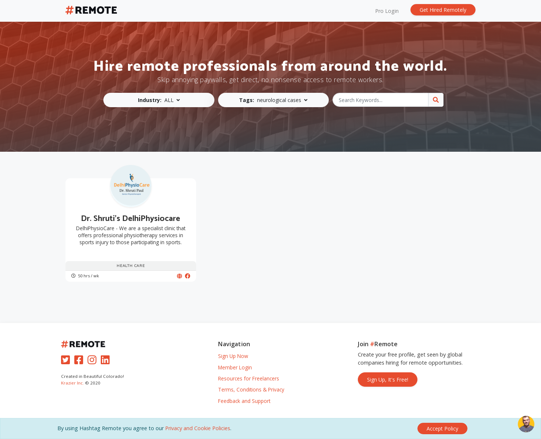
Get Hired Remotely (443, 9)
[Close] (442, 428)
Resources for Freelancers (248, 378)
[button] (158, 100)
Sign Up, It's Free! (387, 379)
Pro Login (387, 10)
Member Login (235, 367)
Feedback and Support (244, 400)
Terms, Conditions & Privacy (251, 389)
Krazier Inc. (72, 383)
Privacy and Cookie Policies (197, 428)
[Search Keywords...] (380, 100)
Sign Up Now (233, 355)
